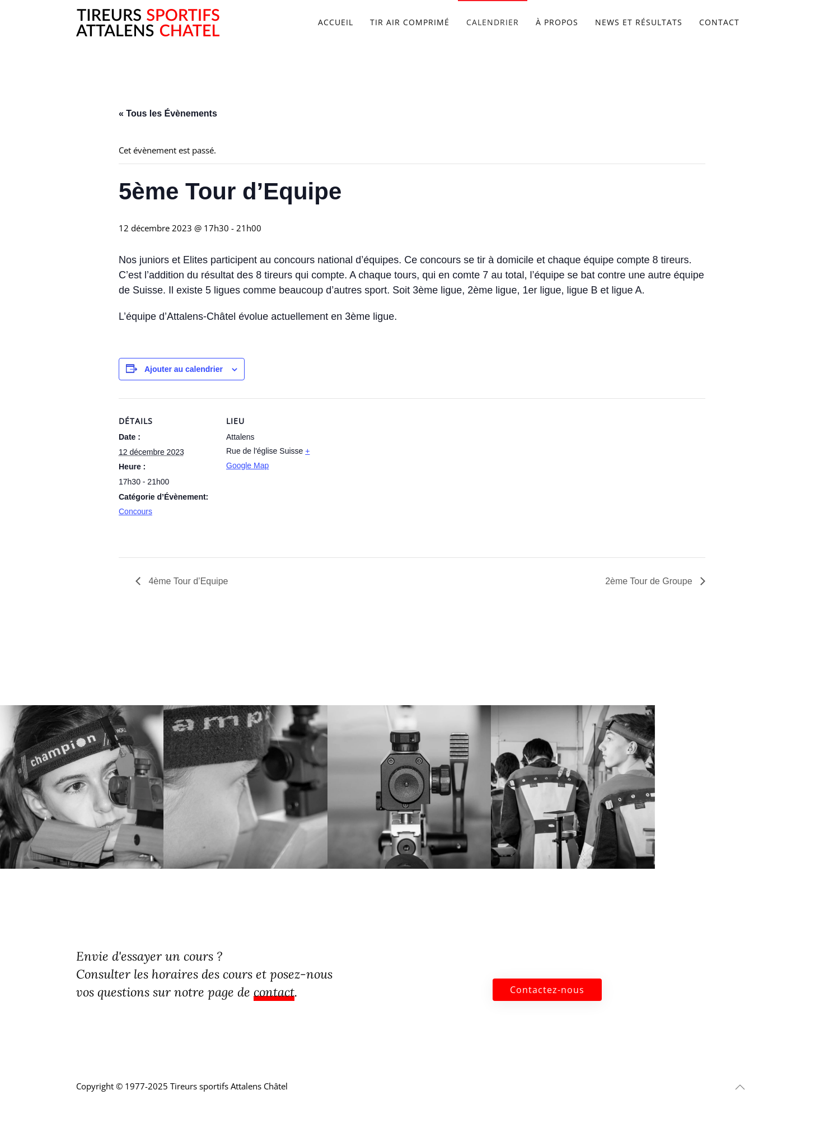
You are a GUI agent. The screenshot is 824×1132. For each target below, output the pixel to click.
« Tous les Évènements (168, 113)
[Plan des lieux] (393, 476)
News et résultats (638, 22)
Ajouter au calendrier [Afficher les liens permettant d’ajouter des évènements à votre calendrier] (183, 369)
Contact (719, 22)
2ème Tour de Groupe (650, 581)
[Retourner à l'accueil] (147, 22)
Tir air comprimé (410, 22)
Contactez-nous (547, 990)
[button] (740, 1087)
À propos (557, 22)
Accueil (335, 22)
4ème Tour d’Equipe (187, 581)
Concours (135, 511)
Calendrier (492, 22)
